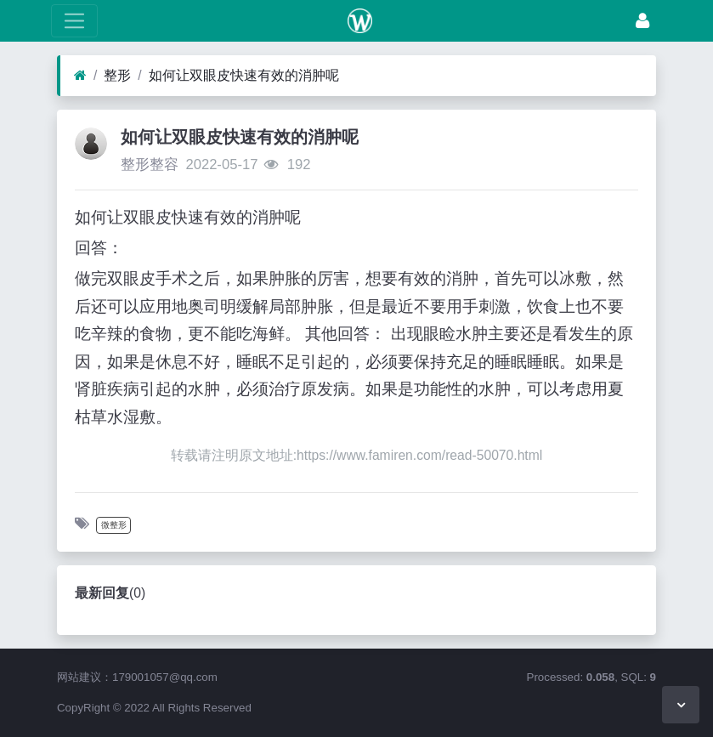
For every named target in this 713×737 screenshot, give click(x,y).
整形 (117, 75)
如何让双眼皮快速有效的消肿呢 (244, 75)
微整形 (114, 525)
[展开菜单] (74, 20)
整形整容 (149, 164)
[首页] (80, 75)
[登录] (642, 20)
